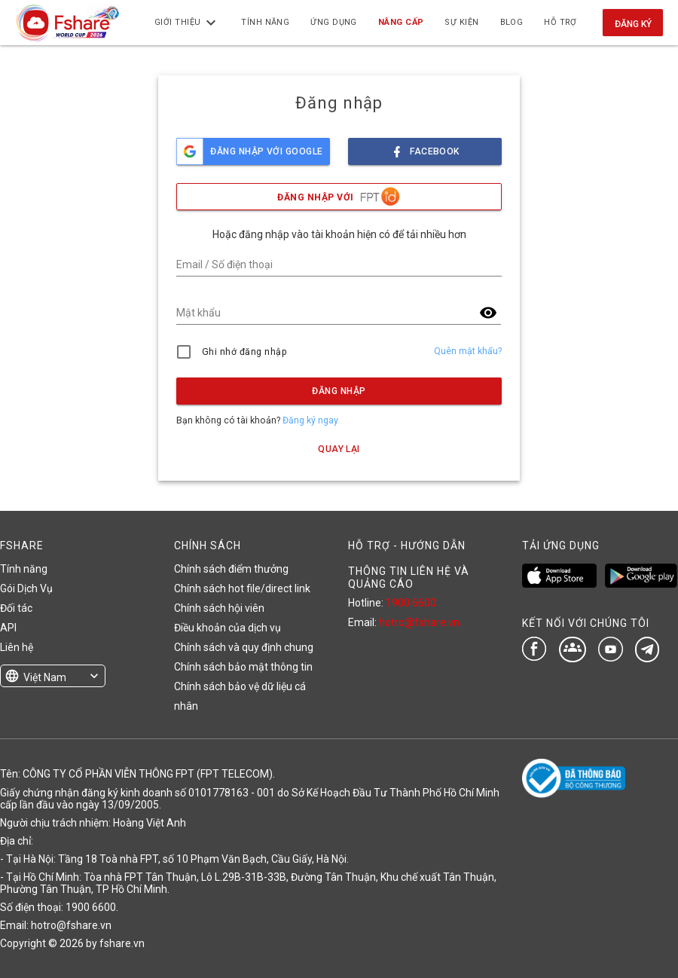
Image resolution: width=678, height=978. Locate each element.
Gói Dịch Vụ (26, 588)
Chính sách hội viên (219, 608)
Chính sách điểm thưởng (231, 569)
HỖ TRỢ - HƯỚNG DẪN (407, 545)
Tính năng (23, 569)
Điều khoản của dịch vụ (227, 628)
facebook (425, 147)
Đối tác (16, 608)
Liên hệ (16, 647)
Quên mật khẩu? (468, 351)
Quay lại (339, 449)
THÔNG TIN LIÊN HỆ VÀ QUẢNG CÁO (408, 577)
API (8, 628)
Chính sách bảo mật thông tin (243, 667)
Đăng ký (633, 24)
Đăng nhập (338, 391)
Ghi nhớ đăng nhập (244, 352)
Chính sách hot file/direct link (242, 588)
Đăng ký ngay (310, 420)
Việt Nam (44, 677)
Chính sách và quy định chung (243, 647)
